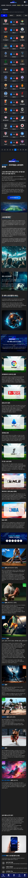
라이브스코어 (8, 5)
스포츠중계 (3, 5)
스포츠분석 (14, 5)
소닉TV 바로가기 (14, 197)
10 (25, 149)
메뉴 (2, 2)
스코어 (9, 875)
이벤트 (22, 5)
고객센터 (19, 875)
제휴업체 (18, 5)
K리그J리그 (19, 15)
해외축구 (11, 15)
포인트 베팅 (3, 875)
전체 (4, 15)
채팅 (25, 875)
